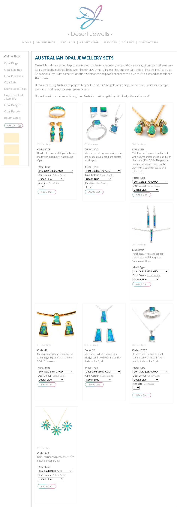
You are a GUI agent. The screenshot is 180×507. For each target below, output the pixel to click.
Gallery (128, 42)
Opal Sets (10, 82)
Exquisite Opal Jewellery (13, 96)
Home (26, 42)
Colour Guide (59, 175)
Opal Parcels (12, 111)
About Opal (89, 42)
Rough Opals (12, 117)
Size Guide (54, 183)
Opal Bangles (12, 105)
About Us (67, 42)
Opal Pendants (13, 76)
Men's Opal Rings (15, 88)
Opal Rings (11, 63)
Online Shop (46, 42)
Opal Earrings (13, 69)
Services (110, 42)
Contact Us (148, 42)
